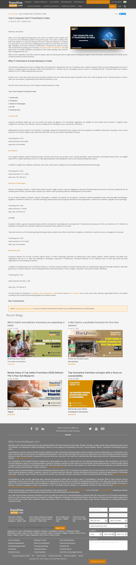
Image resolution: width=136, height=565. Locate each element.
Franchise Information (67, 543)
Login (119, 6)
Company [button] (28, 2)
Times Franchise (39, 552)
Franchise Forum (14, 552)
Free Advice (12, 549)
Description (93, 539)
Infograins (13, 151)
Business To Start (40, 540)
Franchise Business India (16, 546)
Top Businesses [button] (79, 2)
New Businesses (66, 2)
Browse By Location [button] (69, 6)
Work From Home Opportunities (71, 552)
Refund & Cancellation (70, 556)
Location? (92, 530)
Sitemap (81, 556)
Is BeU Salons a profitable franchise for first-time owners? (93, 324)
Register (112, 6)
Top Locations (54, 2)
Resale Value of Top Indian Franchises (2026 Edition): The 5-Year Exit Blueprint (35, 374)
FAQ (33, 556)
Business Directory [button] (41, 2)
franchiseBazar (74, 293)
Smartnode (14, 116)
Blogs (80, 6)
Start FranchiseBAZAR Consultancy (98, 2)
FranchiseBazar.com (27, 309)
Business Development (16, 543)
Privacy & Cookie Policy (54, 556)
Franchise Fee (64, 546)
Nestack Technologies (17, 183)
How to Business (14, 540)
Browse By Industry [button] (35, 6)
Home (10, 14)
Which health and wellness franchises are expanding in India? (36, 324)
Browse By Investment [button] (52, 6)
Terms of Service (41, 556)
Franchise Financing (41, 546)
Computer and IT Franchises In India (44, 293)
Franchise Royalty (40, 549)
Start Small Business (67, 540)
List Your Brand (116, 2)
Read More (11, 364)
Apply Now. (60, 528)
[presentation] (104, 555)
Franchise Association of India (20, 556)
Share (117, 14)
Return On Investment (42, 543)
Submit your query (97, 561)
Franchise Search (65, 549)
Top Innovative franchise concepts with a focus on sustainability (95, 374)
